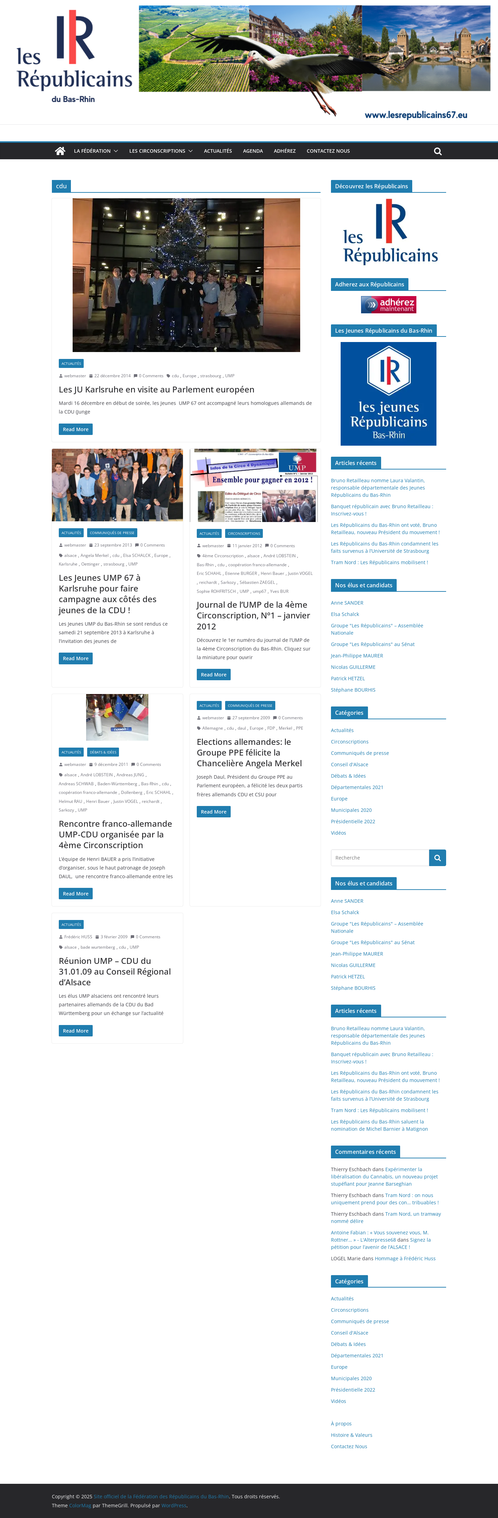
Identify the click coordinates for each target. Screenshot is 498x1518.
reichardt (208, 582)
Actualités (218, 151)
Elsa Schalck (345, 614)
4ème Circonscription (222, 556)
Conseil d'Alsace (349, 764)
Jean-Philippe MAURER (357, 655)
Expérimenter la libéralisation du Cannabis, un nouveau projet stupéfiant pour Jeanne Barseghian (384, 1176)
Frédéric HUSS (78, 937)
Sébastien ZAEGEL (257, 582)
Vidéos (338, 832)
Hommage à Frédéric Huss (405, 1258)
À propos (341, 1423)
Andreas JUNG (130, 775)
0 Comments (148, 376)
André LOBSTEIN (280, 556)
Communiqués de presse (112, 532)
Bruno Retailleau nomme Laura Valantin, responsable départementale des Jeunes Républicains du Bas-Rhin (378, 487)
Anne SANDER (347, 602)
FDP (271, 728)
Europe (189, 376)
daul (242, 728)
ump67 (259, 591)
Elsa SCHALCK (136, 555)
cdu (175, 376)
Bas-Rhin (205, 565)
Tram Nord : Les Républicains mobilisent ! (379, 562)
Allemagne (212, 728)
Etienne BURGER (241, 573)
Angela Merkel (95, 555)
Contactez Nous (328, 151)
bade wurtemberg (98, 947)
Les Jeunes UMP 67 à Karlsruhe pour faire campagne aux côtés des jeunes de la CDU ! (108, 594)
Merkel (285, 728)
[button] (114, 151)
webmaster (75, 376)
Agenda (253, 151)
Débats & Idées (103, 752)
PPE (299, 728)
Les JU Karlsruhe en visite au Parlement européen (157, 389)
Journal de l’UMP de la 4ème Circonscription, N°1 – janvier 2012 (253, 615)
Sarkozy (228, 582)
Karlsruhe (68, 564)
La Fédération (92, 151)
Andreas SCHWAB (76, 784)
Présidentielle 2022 (353, 821)
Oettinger (90, 564)
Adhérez (285, 151)
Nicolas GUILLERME (353, 667)
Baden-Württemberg (117, 784)
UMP (229, 376)
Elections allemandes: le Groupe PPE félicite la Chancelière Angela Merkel (249, 752)
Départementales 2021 (357, 787)
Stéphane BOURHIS (353, 689)
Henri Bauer (272, 573)
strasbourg (210, 376)
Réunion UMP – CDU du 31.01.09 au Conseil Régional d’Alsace (115, 971)
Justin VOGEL (300, 573)
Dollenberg (131, 792)
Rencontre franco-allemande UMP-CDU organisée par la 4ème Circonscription (115, 834)
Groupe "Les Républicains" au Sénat (373, 644)
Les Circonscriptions (157, 151)
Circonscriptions (244, 533)
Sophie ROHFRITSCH (216, 591)
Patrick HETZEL (348, 678)
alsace (70, 555)
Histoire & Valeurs (351, 1435)
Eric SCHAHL (209, 573)
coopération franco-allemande (257, 565)
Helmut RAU (70, 801)
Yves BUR (279, 591)
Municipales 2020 (351, 810)
